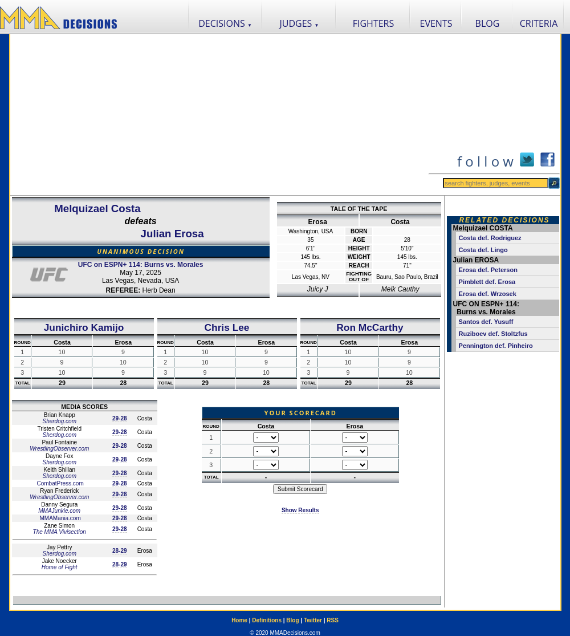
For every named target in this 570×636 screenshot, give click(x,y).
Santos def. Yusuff (486, 321)
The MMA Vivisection (59, 532)
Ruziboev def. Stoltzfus (493, 333)
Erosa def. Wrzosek (487, 293)
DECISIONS (225, 23)
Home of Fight (60, 567)
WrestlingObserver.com (59, 448)
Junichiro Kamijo (84, 327)
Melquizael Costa (97, 208)
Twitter (313, 620)
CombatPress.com (59, 483)
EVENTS (436, 23)
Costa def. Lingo (483, 249)
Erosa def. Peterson (488, 269)
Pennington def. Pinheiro (496, 345)
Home (239, 620)
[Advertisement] (219, 115)
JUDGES (299, 23)
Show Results (300, 510)
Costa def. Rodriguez (490, 237)
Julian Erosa (172, 234)
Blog (292, 620)
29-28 (119, 418)
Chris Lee (227, 327)
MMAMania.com (59, 518)
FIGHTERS (373, 23)
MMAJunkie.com (59, 511)
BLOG (487, 23)
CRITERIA (539, 23)
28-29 (119, 551)
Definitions (267, 620)
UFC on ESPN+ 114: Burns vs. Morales (140, 265)
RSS (333, 620)
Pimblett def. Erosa (487, 281)
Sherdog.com (59, 421)
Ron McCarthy (369, 327)
